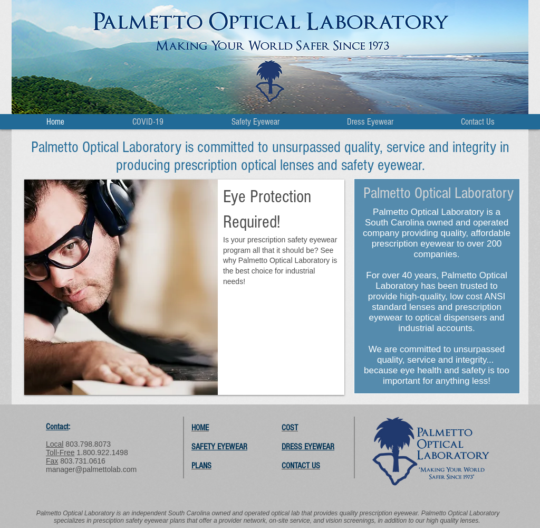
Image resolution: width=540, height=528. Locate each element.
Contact (57, 426)
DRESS (293, 446)
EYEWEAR (319, 446)
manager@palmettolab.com (91, 469)
